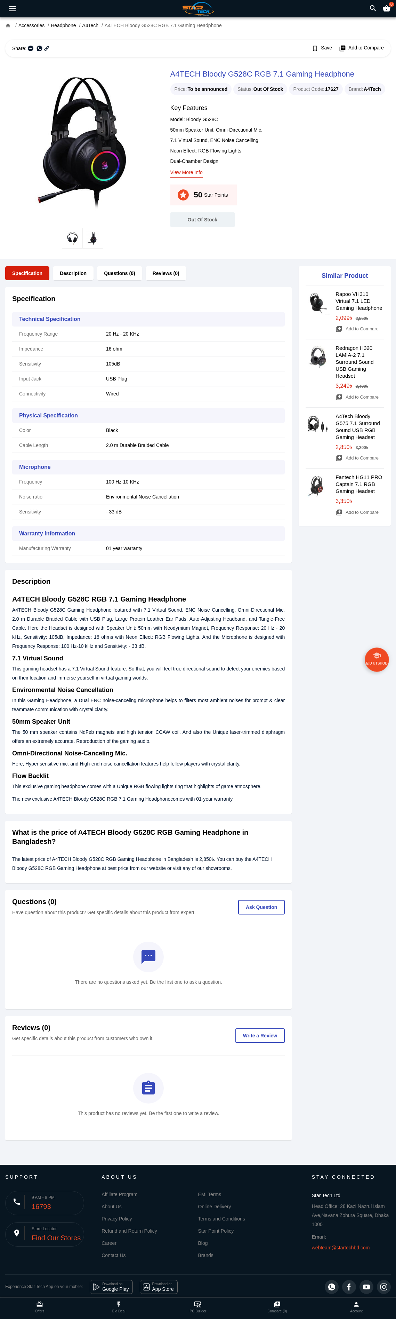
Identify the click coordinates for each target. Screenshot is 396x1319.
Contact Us (114, 1255)
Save (322, 48)
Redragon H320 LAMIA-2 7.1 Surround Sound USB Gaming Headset (354, 362)
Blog (203, 1243)
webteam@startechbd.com (341, 1247)
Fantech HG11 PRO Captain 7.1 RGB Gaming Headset (359, 484)
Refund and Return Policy (129, 1231)
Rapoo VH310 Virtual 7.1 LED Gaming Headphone (359, 301)
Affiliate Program (119, 1194)
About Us (112, 1206)
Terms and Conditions (221, 1219)
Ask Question (261, 907)
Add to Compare (361, 48)
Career (109, 1243)
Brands (205, 1255)
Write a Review (260, 1035)
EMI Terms (209, 1194)
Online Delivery (214, 1206)
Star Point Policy (216, 1231)
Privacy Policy (117, 1219)
